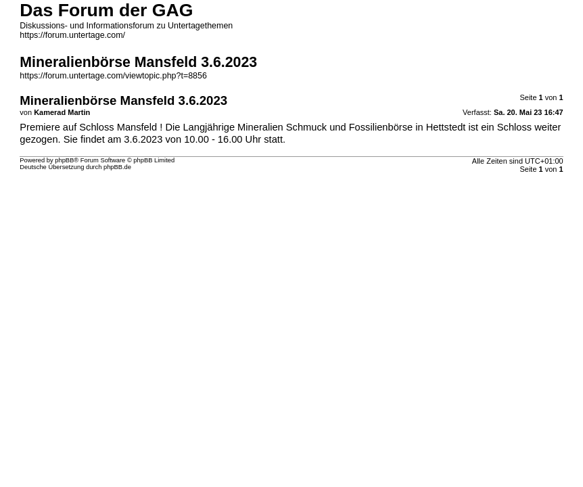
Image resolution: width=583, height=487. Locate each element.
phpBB (64, 160)
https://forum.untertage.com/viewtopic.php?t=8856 (113, 75)
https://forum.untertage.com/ (72, 35)
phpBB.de (117, 167)
